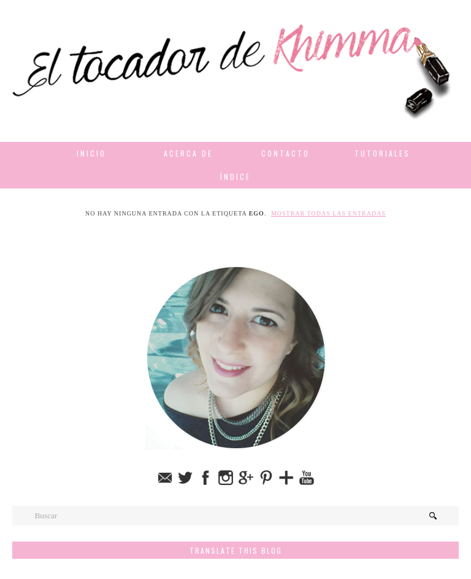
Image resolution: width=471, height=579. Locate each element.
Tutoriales (382, 153)
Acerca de (188, 153)
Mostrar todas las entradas (328, 213)
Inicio (91, 153)
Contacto (285, 153)
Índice (235, 176)
